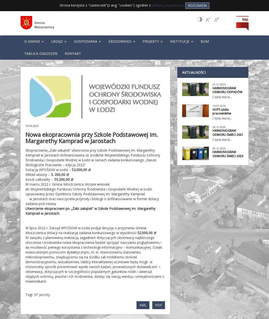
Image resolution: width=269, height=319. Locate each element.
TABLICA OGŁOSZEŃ (40, 53)
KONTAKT (73, 53)
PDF (158, 305)
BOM (205, 41)
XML (143, 305)
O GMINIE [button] (34, 41)
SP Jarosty (42, 294)
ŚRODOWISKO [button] (121, 41)
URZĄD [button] (59, 41)
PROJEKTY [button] (153, 41)
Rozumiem (197, 5)
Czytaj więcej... (222, 97)
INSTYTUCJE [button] (181, 41)
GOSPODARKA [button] (87, 41)
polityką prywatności (168, 5)
